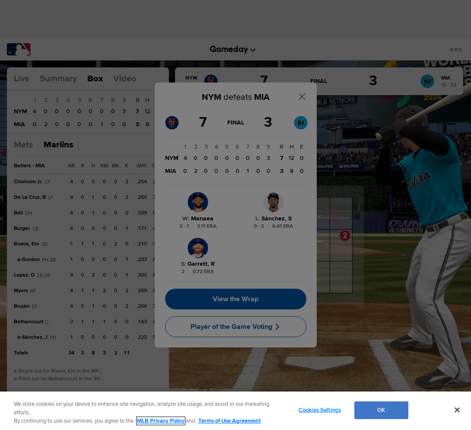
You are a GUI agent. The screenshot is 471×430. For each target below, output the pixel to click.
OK (381, 409)
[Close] (457, 409)
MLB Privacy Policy (161, 420)
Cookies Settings (320, 409)
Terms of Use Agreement (229, 420)
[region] (235, 411)
